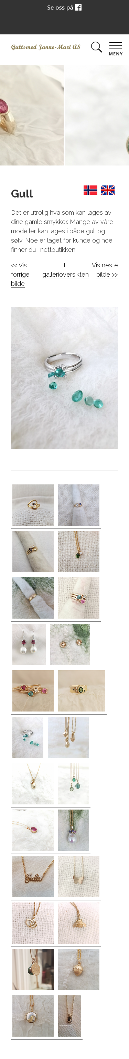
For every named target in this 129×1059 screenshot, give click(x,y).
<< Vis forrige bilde (20, 274)
